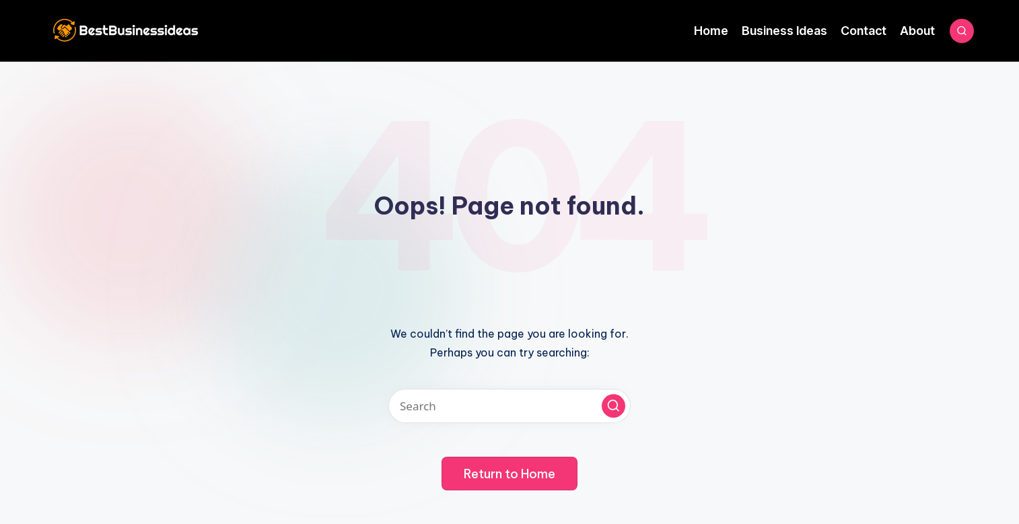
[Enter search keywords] (509, 406)
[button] (613, 406)
